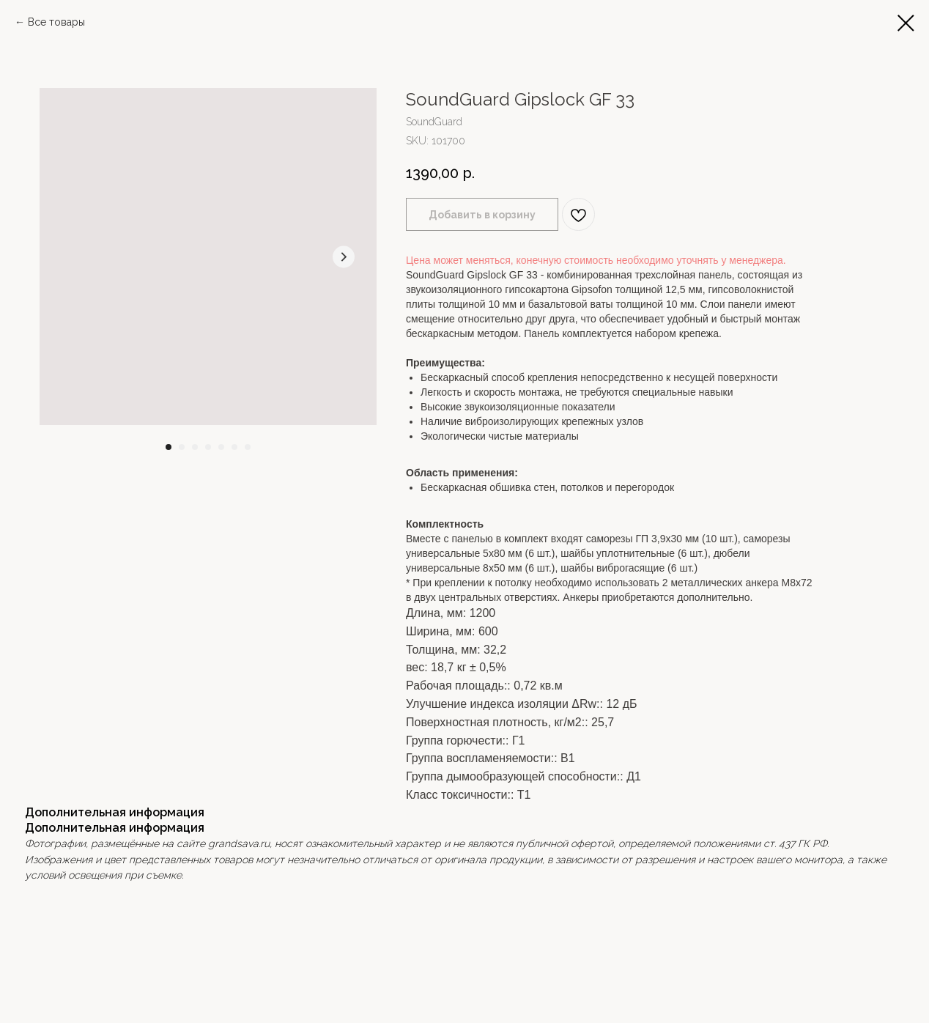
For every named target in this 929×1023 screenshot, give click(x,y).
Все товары (56, 22)
